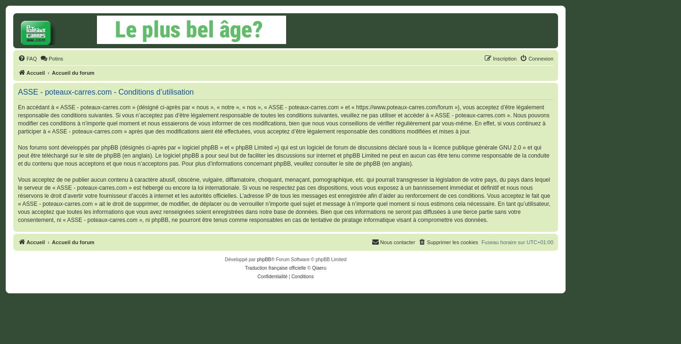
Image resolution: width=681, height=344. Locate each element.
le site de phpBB (100, 155)
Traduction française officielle (275, 268)
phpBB (264, 259)
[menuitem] (27, 58)
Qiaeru (319, 268)
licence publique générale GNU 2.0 (477, 147)
